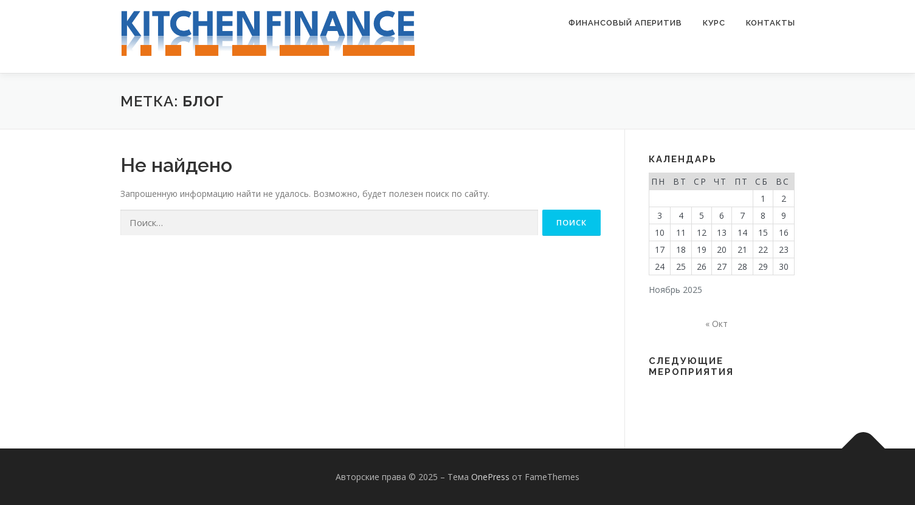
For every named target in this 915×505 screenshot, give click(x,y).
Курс (714, 22)
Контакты (770, 22)
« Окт (716, 323)
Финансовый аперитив (625, 22)
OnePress (490, 477)
